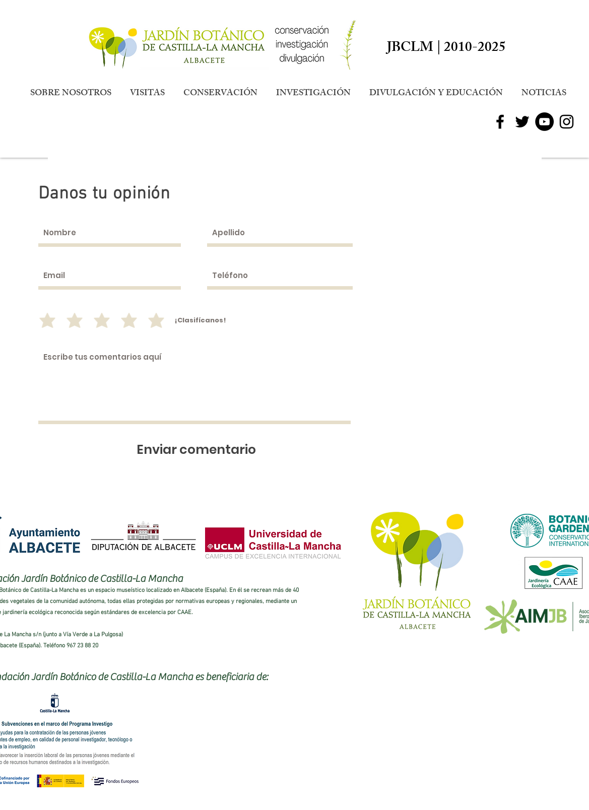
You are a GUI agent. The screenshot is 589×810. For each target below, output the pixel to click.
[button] (71, 93)
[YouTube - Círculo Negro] (544, 121)
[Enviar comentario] (196, 449)
